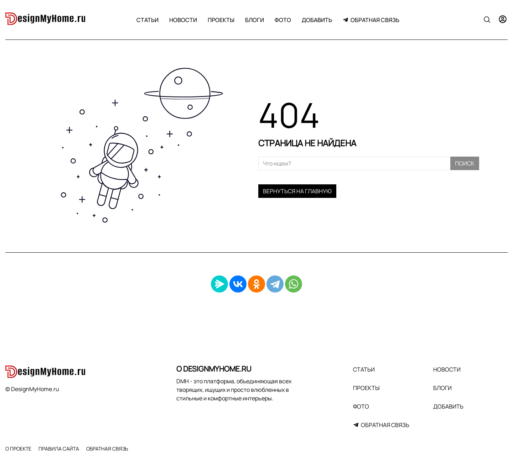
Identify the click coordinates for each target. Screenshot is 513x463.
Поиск (465, 163)
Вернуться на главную (297, 191)
